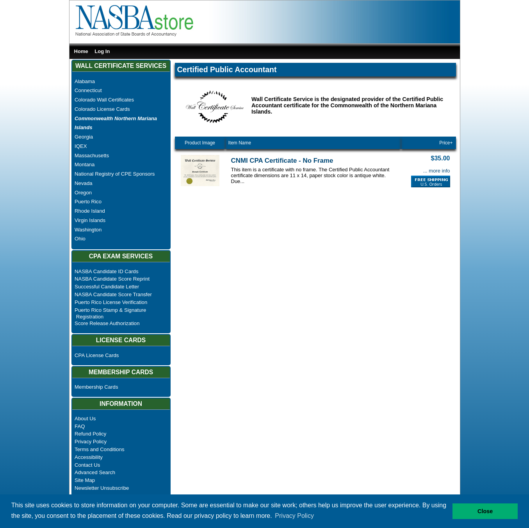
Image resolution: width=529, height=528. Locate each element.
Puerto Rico (88, 201)
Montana (84, 164)
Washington (88, 230)
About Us (85, 418)
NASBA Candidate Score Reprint (112, 279)
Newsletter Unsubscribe (102, 488)
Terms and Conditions (100, 449)
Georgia (84, 137)
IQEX (81, 146)
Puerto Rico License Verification (111, 302)
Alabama (85, 81)
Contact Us (87, 465)
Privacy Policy (91, 441)
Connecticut (88, 90)
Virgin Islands (90, 220)
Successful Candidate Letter (107, 287)
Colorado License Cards (102, 109)
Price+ (445, 143)
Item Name (239, 143)
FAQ (80, 426)
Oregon (83, 193)
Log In (102, 51)
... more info (436, 171)
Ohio (80, 239)
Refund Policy (90, 434)
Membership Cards (96, 387)
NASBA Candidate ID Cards (106, 271)
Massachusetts (92, 155)
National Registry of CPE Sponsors (115, 174)
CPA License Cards (97, 355)
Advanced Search (95, 472)
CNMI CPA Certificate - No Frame (282, 160)
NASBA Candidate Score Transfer (113, 294)
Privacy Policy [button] (294, 515)
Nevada (83, 183)
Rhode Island (90, 211)
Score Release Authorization (107, 323)
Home (81, 51)
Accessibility (89, 457)
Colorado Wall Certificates (104, 100)
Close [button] (485, 511)
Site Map (85, 480)
